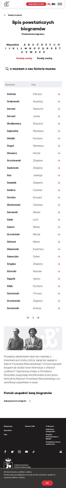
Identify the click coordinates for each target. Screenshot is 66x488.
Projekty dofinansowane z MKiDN (52, 437)
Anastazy (38, 101)
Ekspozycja (8, 426)
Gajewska (12, 131)
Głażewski (13, 249)
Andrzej (37, 308)
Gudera (11, 190)
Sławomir (38, 108)
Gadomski (13, 167)
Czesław (37, 190)
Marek (36, 227)
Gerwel (11, 108)
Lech (35, 219)
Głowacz (12, 153)
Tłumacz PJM (30, 426)
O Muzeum (50, 426)
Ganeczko (13, 256)
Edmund (37, 94)
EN (53, 4)
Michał (36, 234)
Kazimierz (38, 249)
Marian (36, 212)
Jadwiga (37, 175)
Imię (33, 84)
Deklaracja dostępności (50, 430)
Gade (10, 219)
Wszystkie (12, 45)
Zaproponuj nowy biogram (15, 401)
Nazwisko (10, 84)
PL (49, 4)
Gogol (10, 145)
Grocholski (13, 234)
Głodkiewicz (14, 123)
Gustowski (13, 293)
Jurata (36, 116)
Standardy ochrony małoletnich (53, 443)
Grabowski (13, 101)
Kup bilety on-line (36, 4)
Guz (9, 175)
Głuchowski (13, 204)
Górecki (11, 271)
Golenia (11, 94)
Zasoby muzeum (15, 15)
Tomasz (37, 293)
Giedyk (11, 138)
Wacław (37, 271)
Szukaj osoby (24, 58)
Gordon (11, 197)
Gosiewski (13, 308)
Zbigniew (38, 160)
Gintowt (11, 241)
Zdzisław (38, 204)
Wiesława (38, 131)
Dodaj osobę (44, 58)
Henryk (36, 153)
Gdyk (10, 286)
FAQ (5, 435)
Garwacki (12, 212)
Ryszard (37, 197)
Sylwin (36, 256)
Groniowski (13, 300)
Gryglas (11, 263)
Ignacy (36, 278)
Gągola (11, 278)
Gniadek (11, 182)
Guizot (10, 227)
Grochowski (14, 160)
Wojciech (38, 123)
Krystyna (37, 138)
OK (47, 483)
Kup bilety (8, 430)
